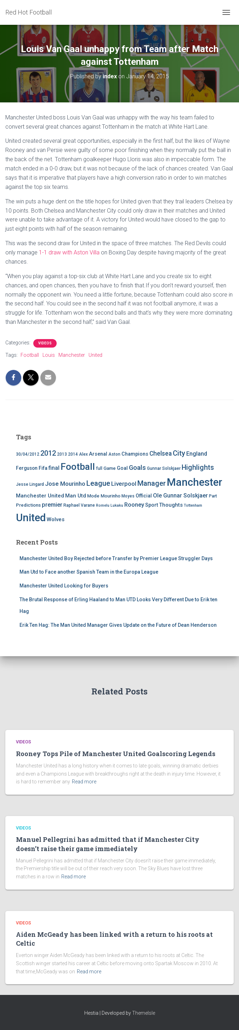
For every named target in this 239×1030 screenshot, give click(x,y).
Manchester (71, 355)
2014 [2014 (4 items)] (73, 454)
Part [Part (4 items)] (213, 496)
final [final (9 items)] (54, 468)
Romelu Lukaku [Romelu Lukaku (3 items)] (109, 505)
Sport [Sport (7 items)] (151, 505)
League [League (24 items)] (98, 483)
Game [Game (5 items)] (109, 468)
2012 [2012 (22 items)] (48, 453)
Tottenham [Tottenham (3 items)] (193, 505)
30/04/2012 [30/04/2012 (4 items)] (27, 454)
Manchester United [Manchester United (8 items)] (40, 496)
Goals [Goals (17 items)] (137, 468)
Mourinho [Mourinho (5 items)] (110, 496)
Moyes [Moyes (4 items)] (128, 496)
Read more (84, 781)
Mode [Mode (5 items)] (93, 496)
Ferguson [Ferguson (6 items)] (27, 468)
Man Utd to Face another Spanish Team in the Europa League (88, 572)
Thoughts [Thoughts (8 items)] (171, 505)
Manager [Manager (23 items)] (151, 483)
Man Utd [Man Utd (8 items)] (75, 496)
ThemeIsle (143, 1013)
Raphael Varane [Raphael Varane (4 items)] (79, 505)
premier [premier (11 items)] (52, 504)
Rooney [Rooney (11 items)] (134, 504)
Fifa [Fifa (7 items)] (43, 468)
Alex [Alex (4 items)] (83, 454)
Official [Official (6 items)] (144, 496)
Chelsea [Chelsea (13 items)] (160, 453)
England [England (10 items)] (196, 453)
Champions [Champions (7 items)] (134, 454)
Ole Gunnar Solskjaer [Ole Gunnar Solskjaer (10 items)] (180, 495)
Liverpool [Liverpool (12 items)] (123, 483)
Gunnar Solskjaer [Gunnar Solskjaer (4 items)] (164, 468)
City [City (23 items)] (179, 453)
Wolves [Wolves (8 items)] (55, 519)
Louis (48, 355)
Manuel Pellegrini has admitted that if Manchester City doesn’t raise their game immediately (107, 843)
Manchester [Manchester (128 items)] (194, 482)
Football (30, 355)
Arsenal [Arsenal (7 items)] (98, 454)
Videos (45, 343)
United (95, 355)
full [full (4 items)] (99, 468)
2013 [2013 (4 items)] (62, 454)
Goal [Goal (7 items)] (122, 468)
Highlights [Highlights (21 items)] (198, 467)
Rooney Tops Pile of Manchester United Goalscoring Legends (115, 753)
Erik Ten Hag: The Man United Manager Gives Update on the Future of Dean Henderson (118, 625)
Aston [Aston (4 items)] (114, 454)
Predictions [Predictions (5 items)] (28, 505)
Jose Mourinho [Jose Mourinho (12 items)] (65, 483)
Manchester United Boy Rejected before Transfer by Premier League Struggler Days (116, 558)
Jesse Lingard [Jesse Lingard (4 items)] (30, 484)
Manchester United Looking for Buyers (63, 586)
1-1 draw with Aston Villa (69, 252)
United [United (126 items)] (31, 518)
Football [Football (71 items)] (78, 466)
